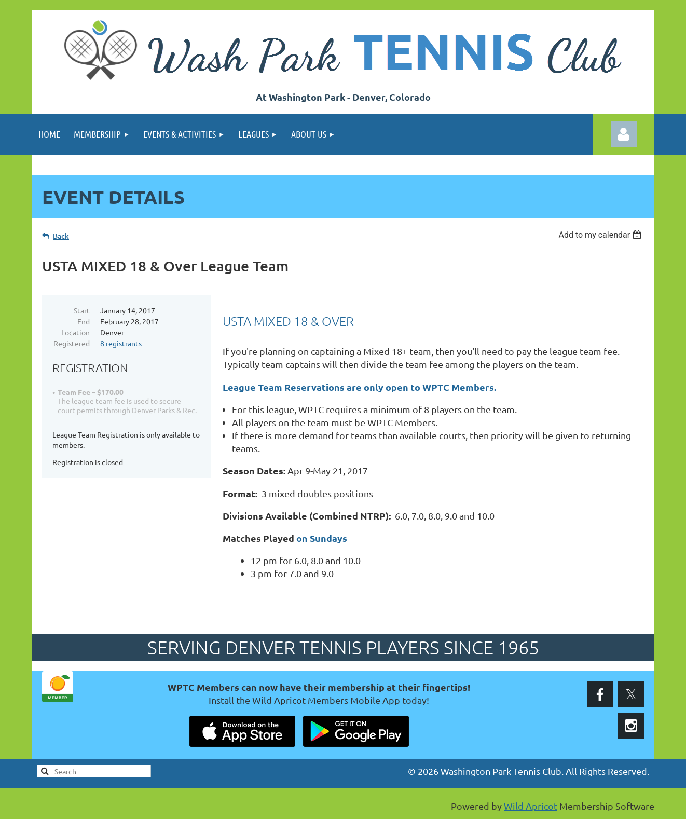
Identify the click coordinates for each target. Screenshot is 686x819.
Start (82, 310)
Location (75, 332)
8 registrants (121, 343)
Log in (624, 134)
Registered (71, 343)
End (83, 321)
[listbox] (601, 234)
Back (61, 236)
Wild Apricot (530, 805)
